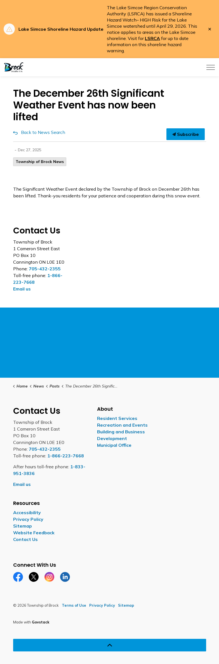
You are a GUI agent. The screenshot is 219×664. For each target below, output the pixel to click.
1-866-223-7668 (65, 456)
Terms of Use (74, 605)
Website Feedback (34, 532)
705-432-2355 (45, 268)
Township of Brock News (40, 161)
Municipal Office (114, 445)
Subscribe (185, 134)
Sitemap (22, 526)
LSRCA (152, 38)
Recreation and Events (122, 425)
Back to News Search (43, 132)
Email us (22, 289)
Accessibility (27, 512)
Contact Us (25, 539)
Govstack (40, 622)
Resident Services (117, 418)
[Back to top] (109, 645)
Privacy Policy (28, 519)
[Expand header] (210, 67)
